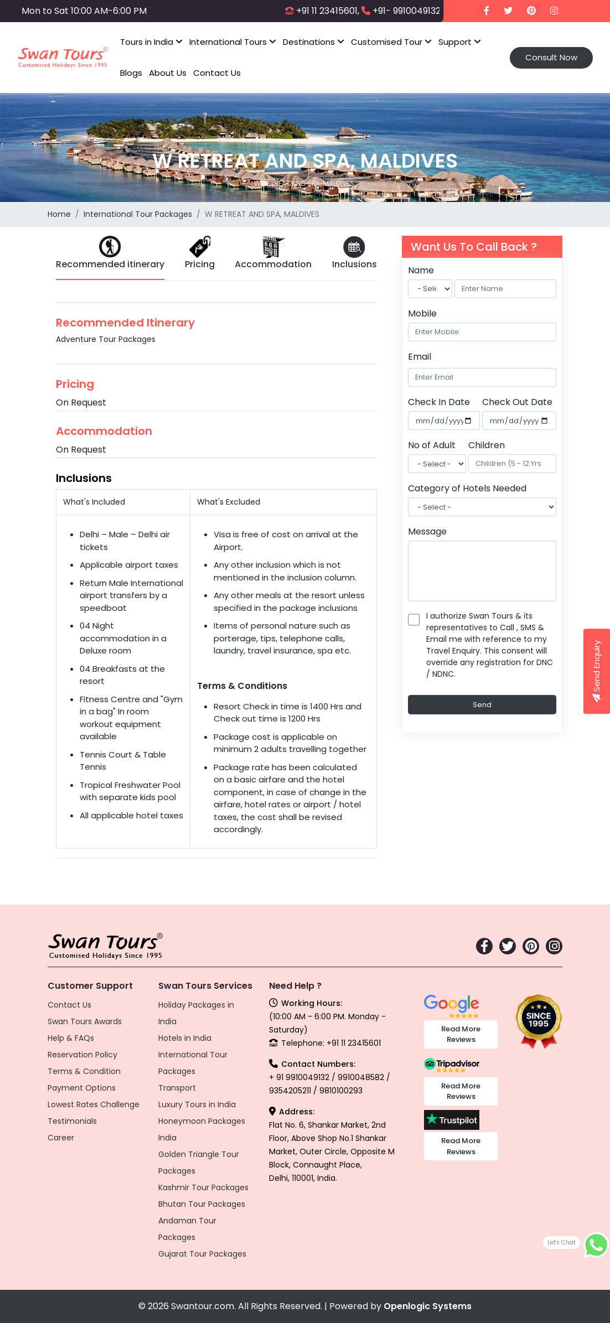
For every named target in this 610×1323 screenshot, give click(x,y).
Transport (177, 1087)
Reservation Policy (82, 1054)
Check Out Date (517, 402)
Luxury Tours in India (197, 1104)
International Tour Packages (138, 214)
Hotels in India (184, 1038)
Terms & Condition (84, 1071)
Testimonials (72, 1121)
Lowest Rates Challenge (93, 1104)
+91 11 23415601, (327, 10)
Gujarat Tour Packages (202, 1253)
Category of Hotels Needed (467, 488)
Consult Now (551, 57)
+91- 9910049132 (407, 10)
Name (421, 270)
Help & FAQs (71, 1038)
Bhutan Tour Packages (201, 1204)
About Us (168, 73)
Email (419, 356)
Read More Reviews (460, 1034)
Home (59, 214)
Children (486, 445)
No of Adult (432, 445)
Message (427, 531)
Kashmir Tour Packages (203, 1187)
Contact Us (217, 73)
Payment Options (82, 1087)
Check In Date (439, 402)
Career (61, 1137)
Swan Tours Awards (85, 1021)
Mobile (422, 313)
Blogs (131, 73)
